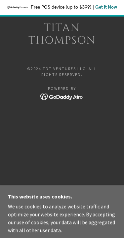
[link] (62, 34)
